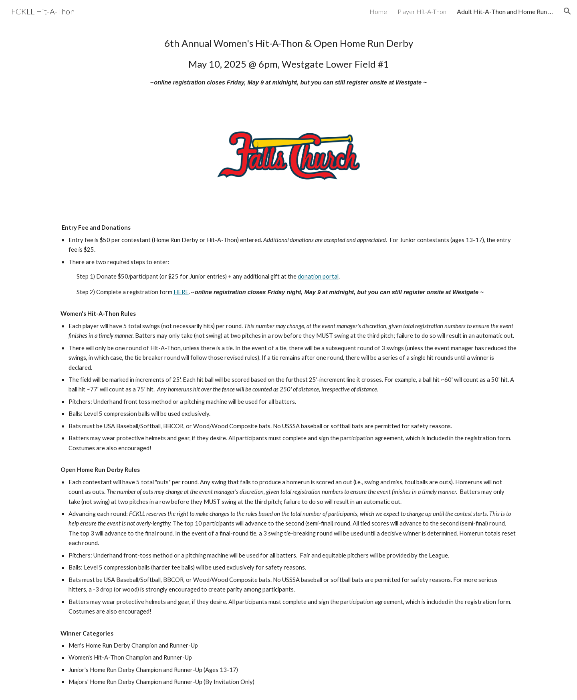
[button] (567, 11)
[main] (288, 61)
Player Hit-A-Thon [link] (421, 11)
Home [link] (378, 11)
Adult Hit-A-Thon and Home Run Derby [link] (505, 11)
